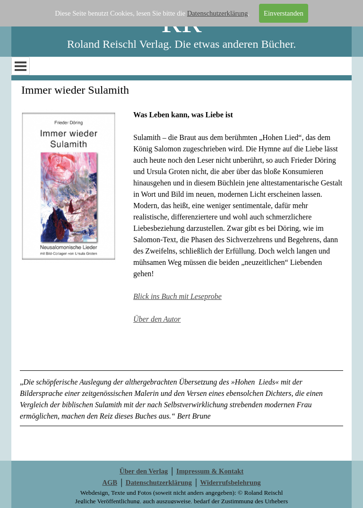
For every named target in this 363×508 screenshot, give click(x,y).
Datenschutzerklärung (217, 13)
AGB (109, 482)
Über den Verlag (144, 471)
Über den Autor (157, 319)
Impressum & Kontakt (209, 471)
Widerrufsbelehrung (230, 482)
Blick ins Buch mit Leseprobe (177, 296)
